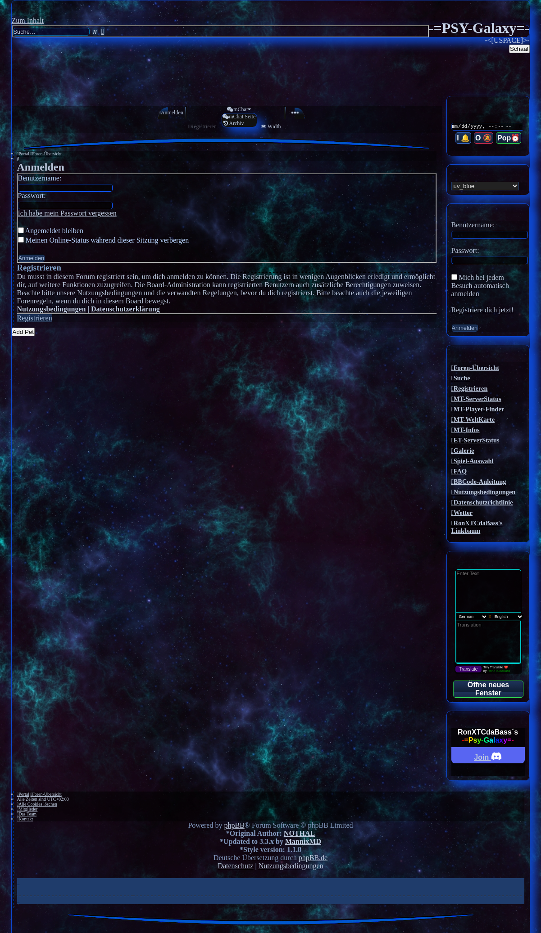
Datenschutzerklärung (125, 309)
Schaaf (519, 48)
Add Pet (23, 332)
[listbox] (485, 186)
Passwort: (32, 195)
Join (487, 756)
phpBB (234, 825)
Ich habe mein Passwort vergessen (67, 213)
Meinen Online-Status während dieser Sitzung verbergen (103, 240)
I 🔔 (464, 138)
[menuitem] (168, 112)
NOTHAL (299, 833)
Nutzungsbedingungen (51, 309)
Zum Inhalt (28, 20)
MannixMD (303, 841)
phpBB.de (313, 857)
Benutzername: (40, 178)
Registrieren (34, 318)
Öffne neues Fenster (488, 689)
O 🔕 (484, 138)
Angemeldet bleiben (50, 230)
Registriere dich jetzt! (482, 310)
